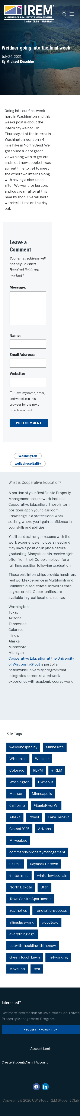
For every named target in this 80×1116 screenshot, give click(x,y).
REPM (38, 770)
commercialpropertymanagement (37, 852)
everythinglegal (22, 934)
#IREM (56, 770)
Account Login (40, 1049)
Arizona (44, 829)
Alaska (14, 817)
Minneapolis (42, 794)
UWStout (45, 782)
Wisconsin (17, 759)
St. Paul (15, 864)
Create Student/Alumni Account (25, 1062)
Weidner (42, 759)
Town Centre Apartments (30, 899)
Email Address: (22, 355)
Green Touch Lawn (24, 957)
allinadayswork (21, 922)
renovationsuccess (51, 911)
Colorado (16, 770)
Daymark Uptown (44, 864)
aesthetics (18, 911)
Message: (18, 287)
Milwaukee (18, 840)
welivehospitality (28, 463)
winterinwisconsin (52, 876)
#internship (19, 876)
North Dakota (20, 887)
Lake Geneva (58, 817)
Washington (27, 456)
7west (34, 817)
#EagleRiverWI (46, 806)
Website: (17, 374)
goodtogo (50, 922)
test (36, 969)
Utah (44, 887)
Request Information (41, 1029)
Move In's (17, 969)
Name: (15, 336)
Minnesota (55, 747)
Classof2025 (19, 829)
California (17, 806)
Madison (16, 794)
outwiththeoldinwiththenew (32, 946)
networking (58, 957)
